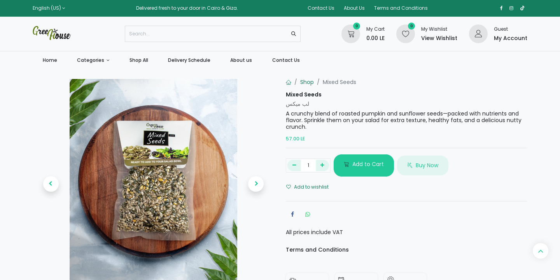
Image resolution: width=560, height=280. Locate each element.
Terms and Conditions (401, 8)
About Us (354, 8)
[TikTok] (522, 8)
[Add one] (322, 166)
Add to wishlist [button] (307, 187)
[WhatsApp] (307, 214)
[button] (51, 183)
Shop (307, 82)
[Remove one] (294, 166)
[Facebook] (292, 214)
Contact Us (321, 8)
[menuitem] (50, 60)
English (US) (47, 8)
